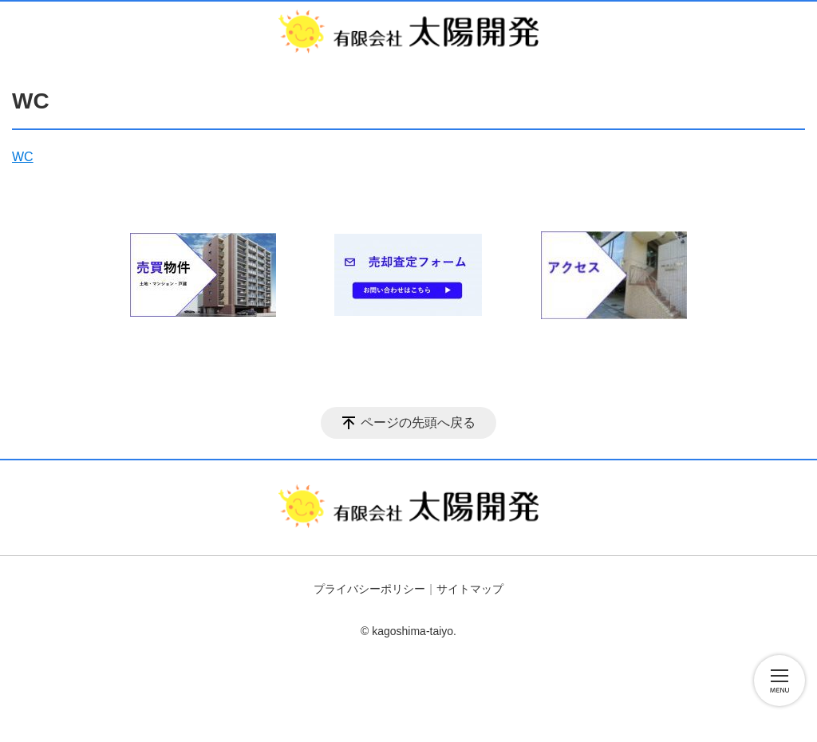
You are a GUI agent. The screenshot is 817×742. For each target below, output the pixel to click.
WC (23, 157)
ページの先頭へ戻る (418, 422)
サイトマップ (469, 588)
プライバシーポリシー (369, 588)
